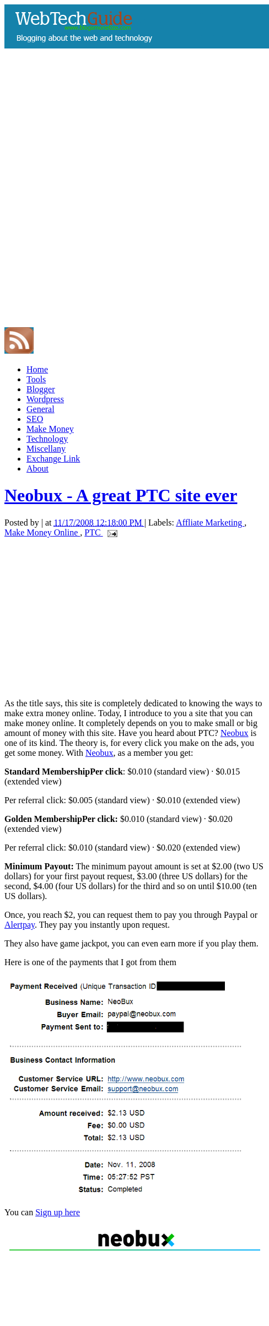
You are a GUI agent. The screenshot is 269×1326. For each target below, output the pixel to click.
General (40, 409)
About (37, 468)
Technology (47, 438)
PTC (93, 532)
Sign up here (57, 1212)
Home (37, 369)
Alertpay (19, 924)
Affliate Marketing (210, 522)
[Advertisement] (115, 210)
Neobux (234, 733)
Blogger (40, 389)
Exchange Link (53, 458)
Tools (36, 379)
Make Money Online (42, 532)
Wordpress (45, 399)
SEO (34, 419)
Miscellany (46, 448)
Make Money (50, 429)
